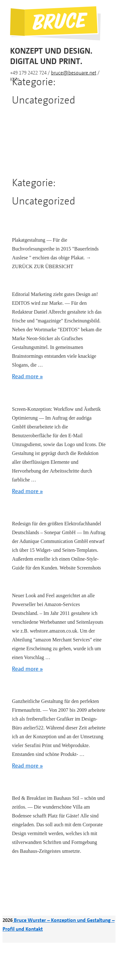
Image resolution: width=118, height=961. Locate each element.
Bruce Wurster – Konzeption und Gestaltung (62, 920)
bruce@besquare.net (73, 72)
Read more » (27, 376)
